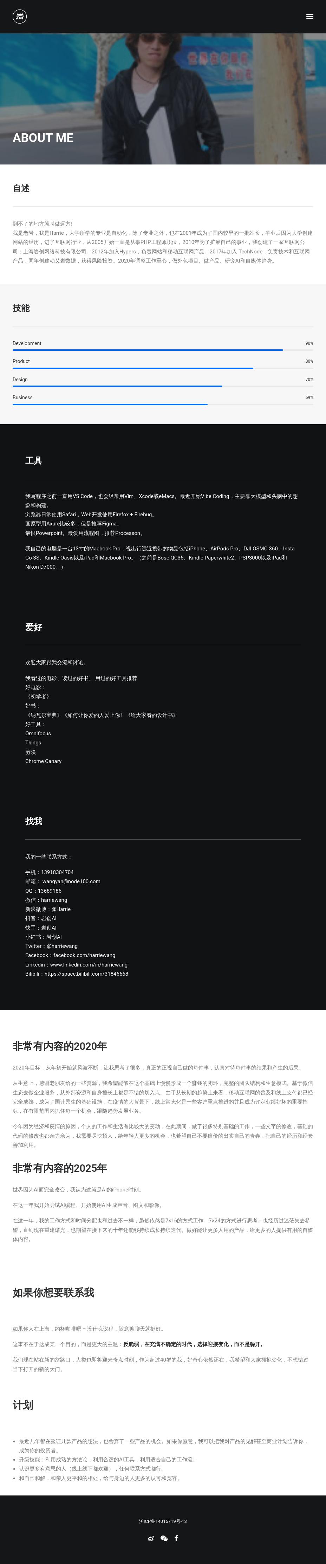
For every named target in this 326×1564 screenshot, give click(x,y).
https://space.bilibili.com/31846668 (87, 974)
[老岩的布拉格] (20, 16)
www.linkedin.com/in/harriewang (89, 965)
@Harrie (61, 909)
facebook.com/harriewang (84, 955)
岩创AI (49, 918)
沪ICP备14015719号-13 (163, 1521)
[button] (310, 16)
